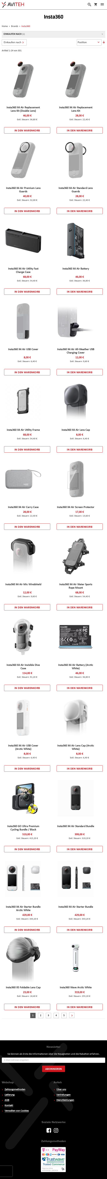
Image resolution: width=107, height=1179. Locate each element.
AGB (7, 1100)
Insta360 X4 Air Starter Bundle (75, 907)
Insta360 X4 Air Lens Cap (76, 430)
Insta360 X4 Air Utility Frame (23, 430)
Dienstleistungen (65, 1100)
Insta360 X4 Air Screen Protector (75, 507)
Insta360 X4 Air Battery (75, 268)
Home (5, 26)
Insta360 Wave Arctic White (76, 987)
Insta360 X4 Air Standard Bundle (75, 826)
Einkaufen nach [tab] (12, 42)
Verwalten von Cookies (17, 1111)
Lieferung (10, 1095)
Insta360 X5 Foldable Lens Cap (23, 987)
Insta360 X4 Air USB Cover (23, 349)
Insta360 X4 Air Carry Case (23, 507)
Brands (15, 26)
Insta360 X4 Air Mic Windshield (23, 584)
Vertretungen (63, 1095)
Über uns (61, 1089)
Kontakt (9, 1105)
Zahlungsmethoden (15, 1089)
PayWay (53, 1160)
